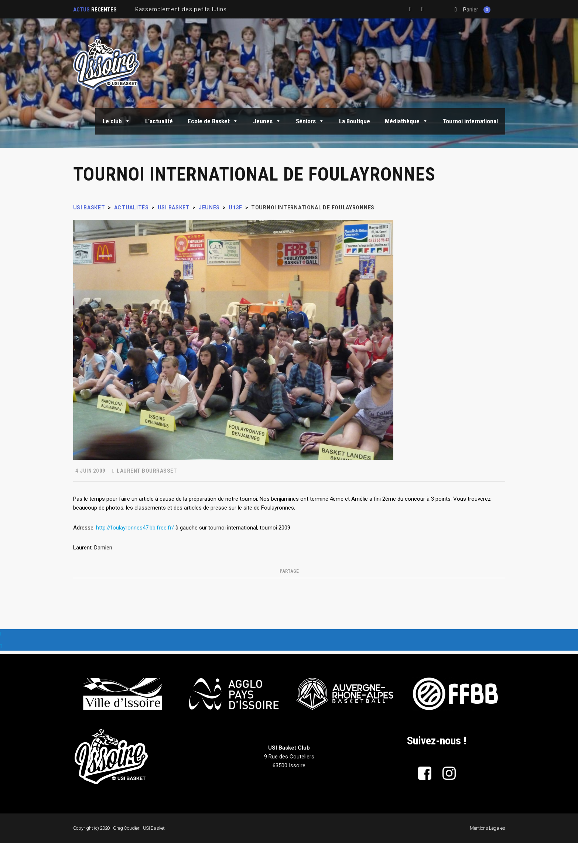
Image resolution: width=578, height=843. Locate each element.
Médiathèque (406, 121)
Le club (116, 121)
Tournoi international (470, 121)
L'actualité (159, 121)
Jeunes (267, 121)
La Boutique (354, 121)
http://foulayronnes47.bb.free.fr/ (135, 527)
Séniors (310, 121)
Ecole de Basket (213, 121)
